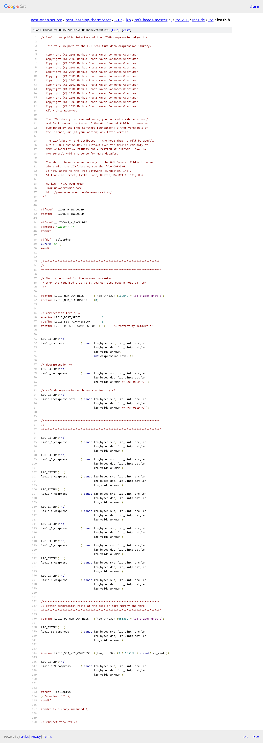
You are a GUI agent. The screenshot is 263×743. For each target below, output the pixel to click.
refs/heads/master (150, 19)
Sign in (254, 6)
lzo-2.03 (182, 19)
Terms (47, 736)
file (115, 30)
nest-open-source (46, 19)
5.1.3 (118, 19)
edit (126, 30)
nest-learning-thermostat (88, 19)
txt (245, 736)
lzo (128, 19)
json (255, 736)
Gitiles (25, 736)
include (198, 19)
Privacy (36, 736)
